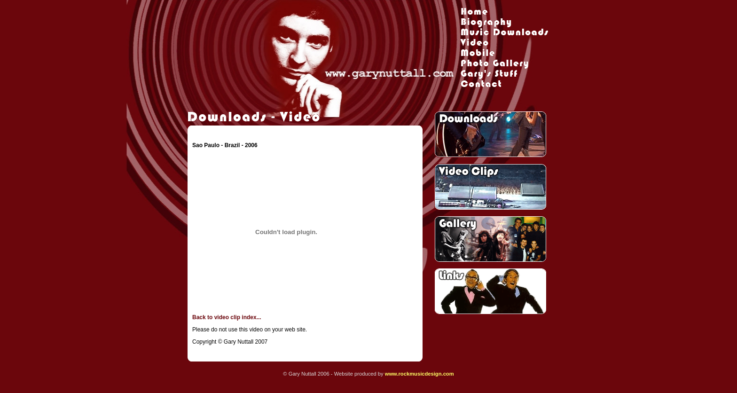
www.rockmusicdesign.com (419, 374)
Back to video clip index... (226, 317)
